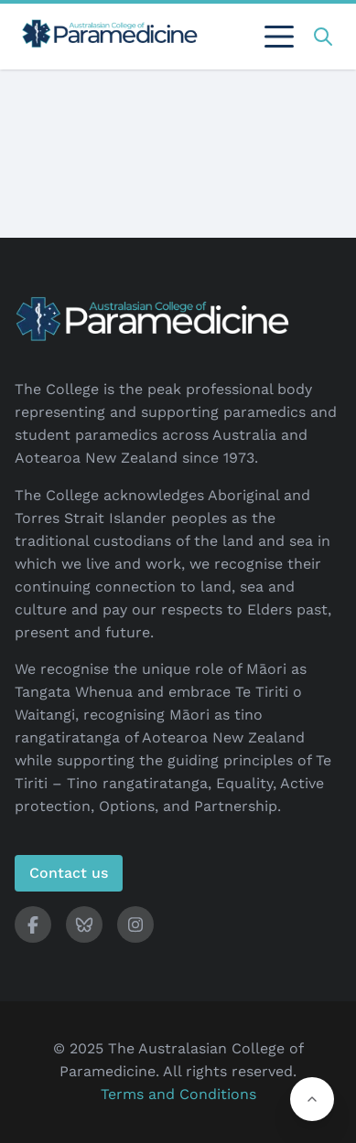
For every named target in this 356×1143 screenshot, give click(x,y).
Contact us (68, 872)
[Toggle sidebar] (279, 36)
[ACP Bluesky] (84, 924)
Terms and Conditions (178, 1094)
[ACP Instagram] (135, 924)
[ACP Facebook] (33, 924)
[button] (312, 1099)
